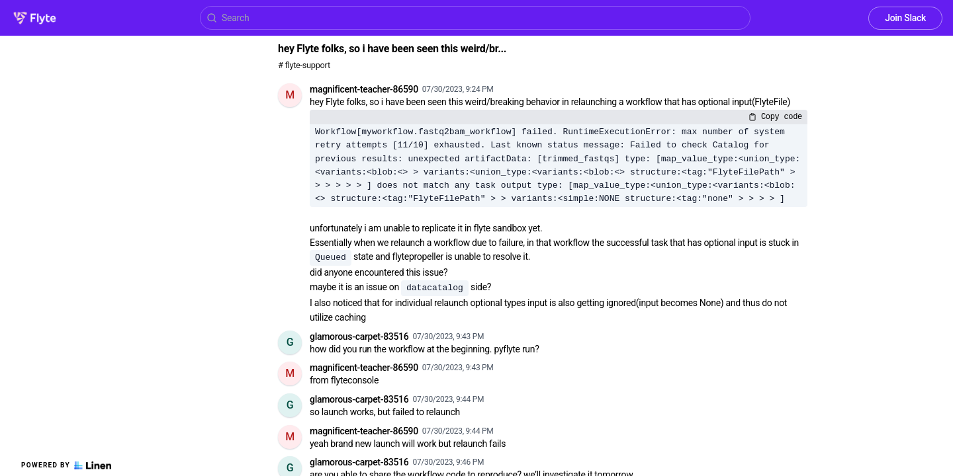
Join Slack (905, 18)
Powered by (66, 465)
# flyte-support (304, 65)
